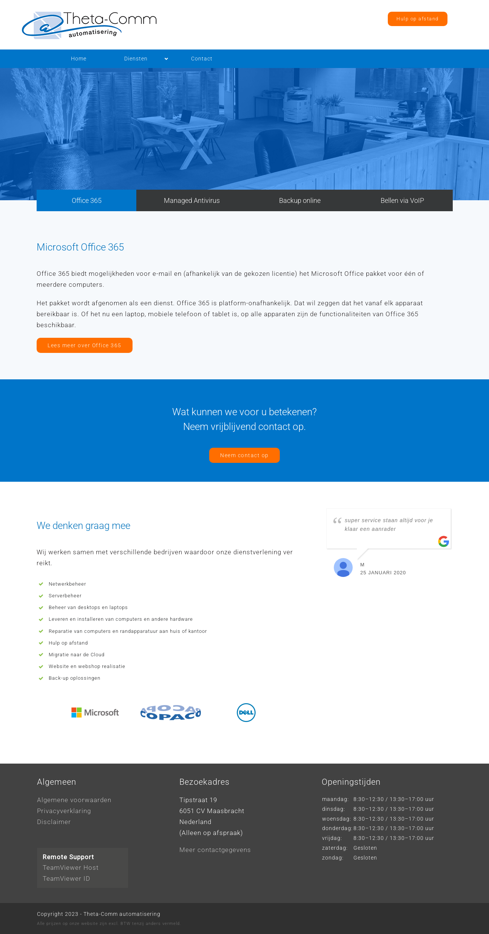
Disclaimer (54, 822)
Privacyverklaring (64, 811)
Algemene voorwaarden (74, 800)
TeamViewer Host (71, 867)
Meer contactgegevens (215, 850)
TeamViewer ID (66, 878)
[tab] (87, 200)
